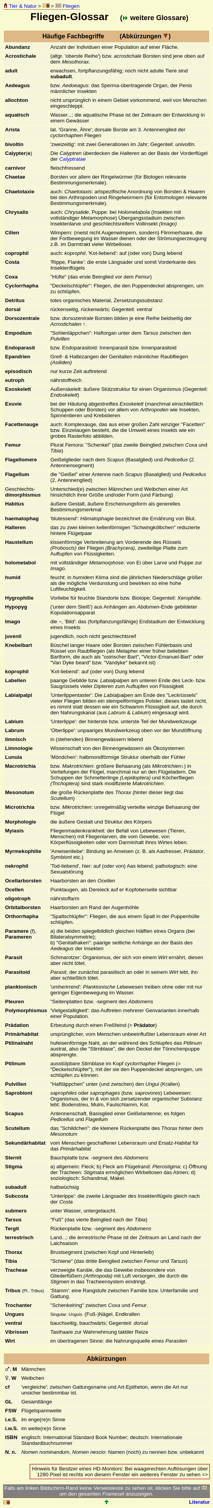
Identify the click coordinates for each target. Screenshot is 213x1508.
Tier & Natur (19, 6)
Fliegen (67, 6)
